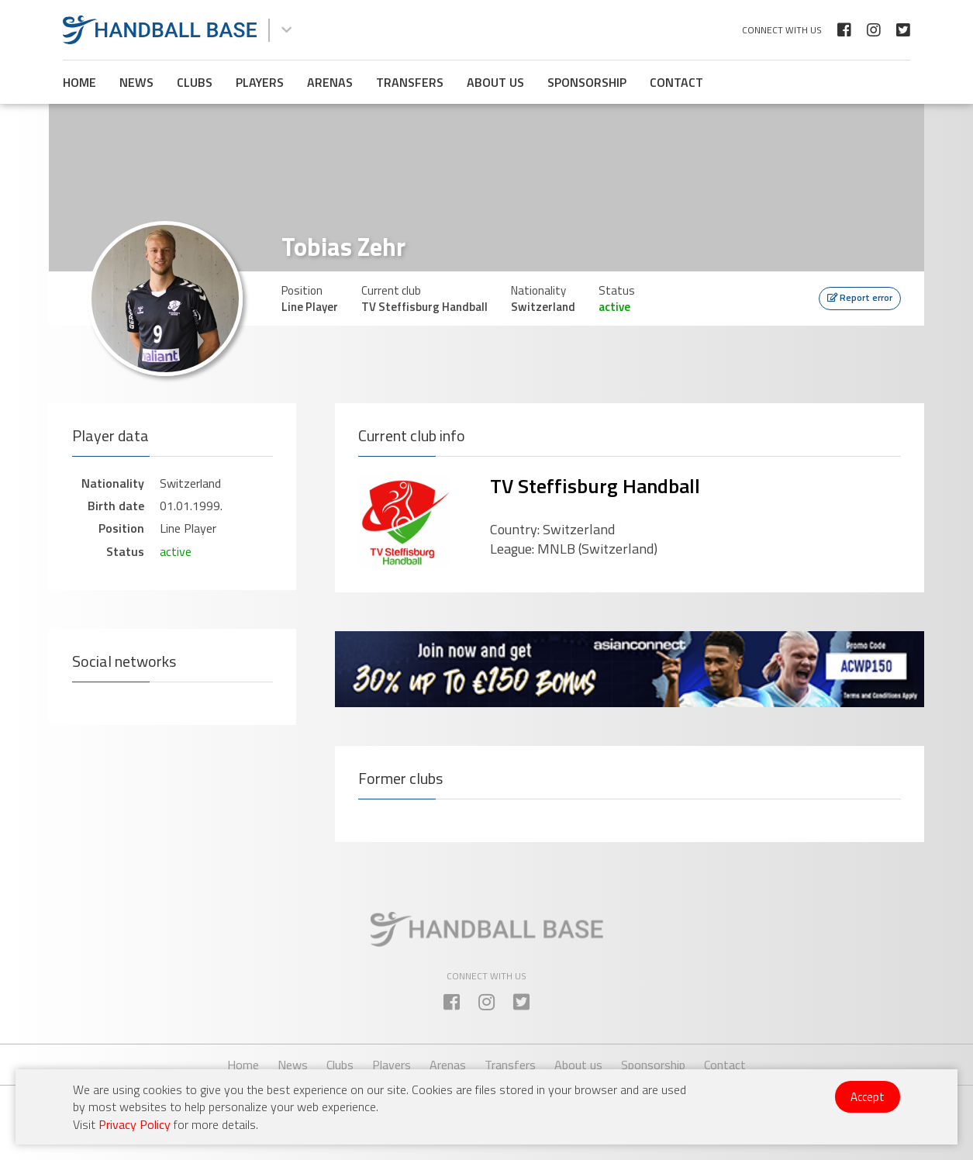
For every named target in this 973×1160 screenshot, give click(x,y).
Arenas (330, 82)
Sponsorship (586, 82)
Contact (676, 82)
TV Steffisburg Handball (595, 486)
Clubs (194, 82)
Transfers (409, 82)
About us (495, 82)
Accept (868, 1097)
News (136, 82)
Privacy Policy (134, 1124)
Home (79, 82)
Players (260, 82)
